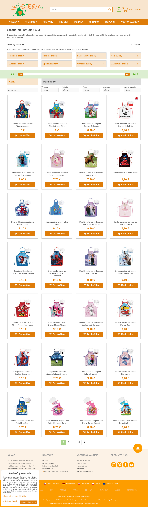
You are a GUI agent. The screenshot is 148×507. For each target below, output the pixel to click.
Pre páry (48, 22)
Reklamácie (80, 469)
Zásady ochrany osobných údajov (73, 503)
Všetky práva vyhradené (82, 496)
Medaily (78, 22)
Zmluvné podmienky (110, 500)
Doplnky (110, 22)
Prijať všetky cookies (28, 502)
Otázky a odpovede (48, 469)
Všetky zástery (130, 22)
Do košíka (22, 135)
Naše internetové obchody (50, 466)
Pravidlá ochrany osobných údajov (91, 500)
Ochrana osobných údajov (84, 471)
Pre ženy (14, 22)
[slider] (20, 74)
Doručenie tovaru (82, 466)
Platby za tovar (81, 463)
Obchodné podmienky (83, 460)
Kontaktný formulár (48, 463)
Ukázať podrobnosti (10, 501)
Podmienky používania (92, 503)
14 (79, 442)
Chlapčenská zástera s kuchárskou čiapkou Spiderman (57, 273)
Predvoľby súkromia (55, 503)
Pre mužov (31, 22)
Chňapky (94, 22)
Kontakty (45, 460)
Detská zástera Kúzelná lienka (125, 173)
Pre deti (64, 22)
